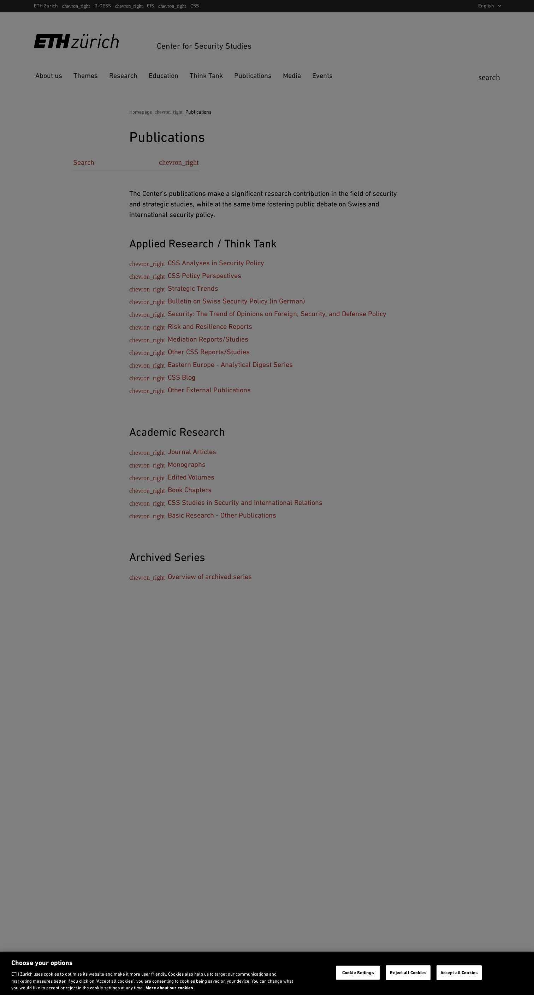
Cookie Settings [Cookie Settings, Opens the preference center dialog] (358, 972)
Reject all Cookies (408, 972)
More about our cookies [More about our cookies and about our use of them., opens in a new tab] (169, 987)
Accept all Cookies (459, 972)
